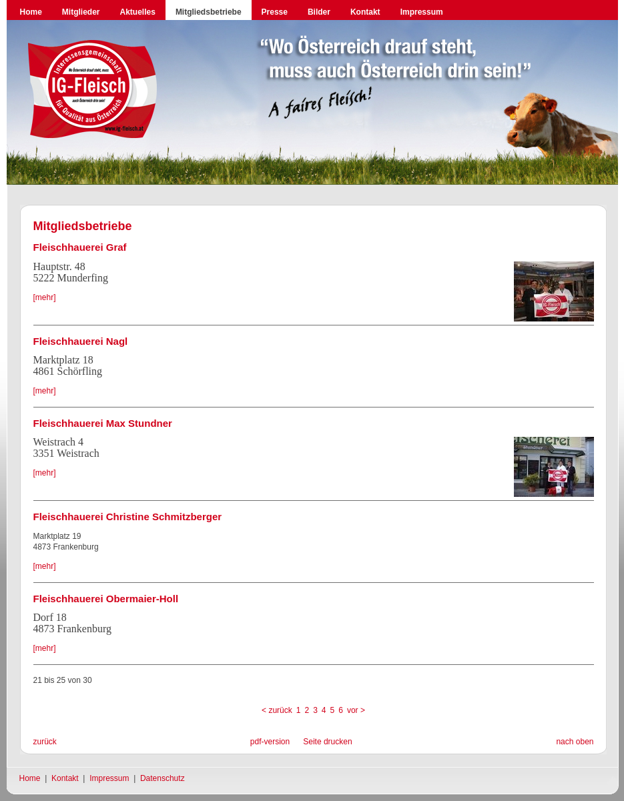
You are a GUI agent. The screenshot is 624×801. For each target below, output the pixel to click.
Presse (275, 12)
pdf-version (270, 741)
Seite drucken (327, 741)
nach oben (574, 741)
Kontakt (365, 12)
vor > (356, 710)
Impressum (421, 12)
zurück (45, 741)
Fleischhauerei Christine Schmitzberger (127, 516)
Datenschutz (162, 778)
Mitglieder (81, 12)
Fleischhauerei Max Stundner (102, 423)
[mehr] (44, 297)
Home (31, 12)
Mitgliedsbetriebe (209, 12)
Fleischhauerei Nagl (80, 341)
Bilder (319, 12)
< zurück (277, 710)
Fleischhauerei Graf (80, 247)
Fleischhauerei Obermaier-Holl (106, 598)
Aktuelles (137, 12)
